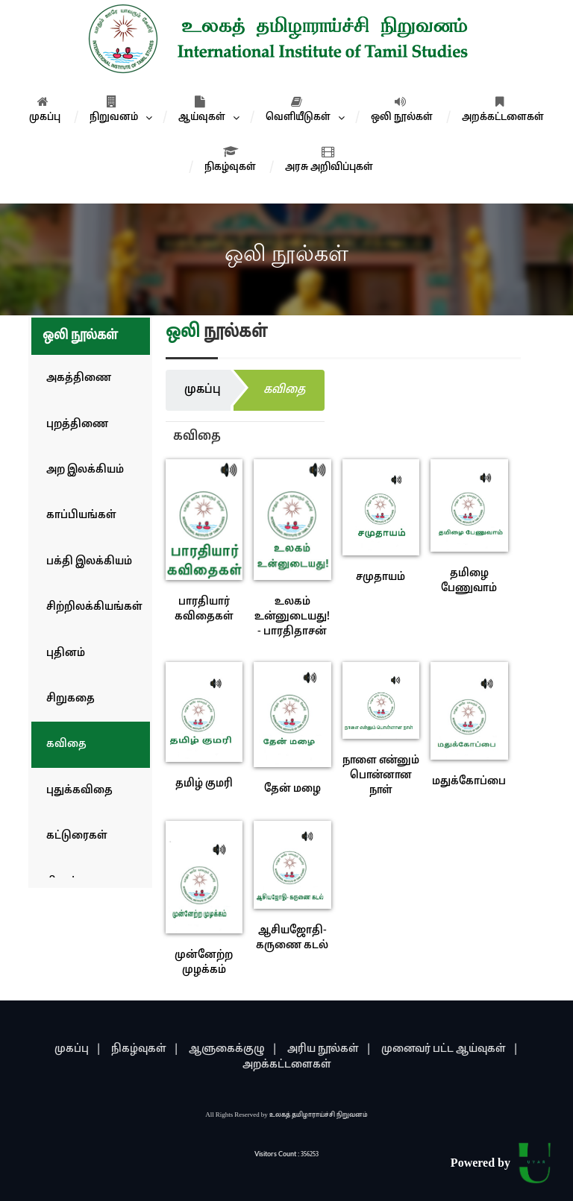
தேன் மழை (292, 789)
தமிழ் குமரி (204, 784)
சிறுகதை (70, 699)
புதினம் (65, 653)
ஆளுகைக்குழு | (233, 1049)
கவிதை (66, 744)
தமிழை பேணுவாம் (469, 581)
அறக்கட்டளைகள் (503, 109)
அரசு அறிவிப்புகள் (329, 159)
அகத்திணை (78, 378)
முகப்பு (44, 109)
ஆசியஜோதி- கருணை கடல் (292, 938)
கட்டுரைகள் (76, 836)
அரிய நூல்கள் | (329, 1049)
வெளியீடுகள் (298, 109)
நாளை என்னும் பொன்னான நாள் (380, 776)
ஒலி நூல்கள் (402, 109)
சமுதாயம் (380, 577)
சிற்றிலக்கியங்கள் (94, 607)
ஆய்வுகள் (201, 109)
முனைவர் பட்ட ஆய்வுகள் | (450, 1049)
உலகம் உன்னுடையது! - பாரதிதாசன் (292, 617)
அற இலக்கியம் (85, 470)
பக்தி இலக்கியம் (89, 562)
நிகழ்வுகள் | (145, 1049)
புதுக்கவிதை (79, 791)
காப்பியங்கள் (81, 515)
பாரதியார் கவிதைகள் (204, 609)
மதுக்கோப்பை (469, 782)
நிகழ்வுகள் (230, 159)
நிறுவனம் (114, 109)
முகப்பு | (77, 1049)
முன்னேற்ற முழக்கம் (204, 962)
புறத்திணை (77, 424)
